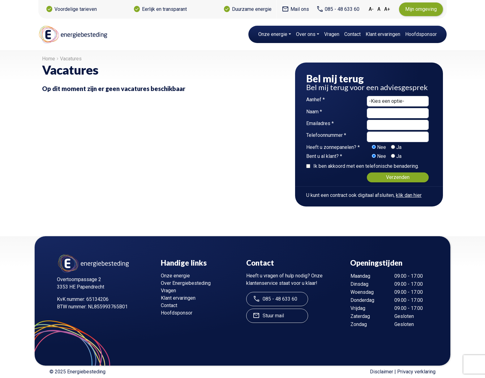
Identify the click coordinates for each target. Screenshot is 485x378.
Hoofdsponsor (421, 34)
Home (48, 59)
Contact (352, 34)
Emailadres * (320, 123)
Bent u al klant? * (324, 156)
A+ (387, 9)
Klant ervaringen (383, 34)
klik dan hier (409, 195)
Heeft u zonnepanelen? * (333, 147)
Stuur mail (268, 315)
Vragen (331, 34)
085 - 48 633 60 (337, 9)
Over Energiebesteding (186, 283)
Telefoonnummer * (326, 135)
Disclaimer (381, 372)
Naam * (314, 112)
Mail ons (295, 9)
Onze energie (272, 34)
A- (371, 9)
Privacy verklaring (416, 372)
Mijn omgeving (421, 9)
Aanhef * (315, 99)
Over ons (305, 34)
